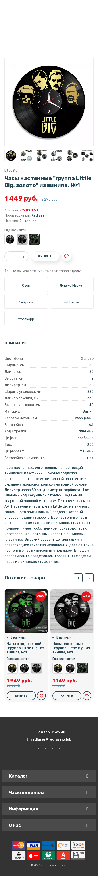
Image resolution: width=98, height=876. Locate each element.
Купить (45, 256)
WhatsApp (26, 319)
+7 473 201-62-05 (49, 732)
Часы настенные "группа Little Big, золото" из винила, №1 (12, 668)
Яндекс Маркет (72, 285)
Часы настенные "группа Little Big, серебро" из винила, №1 (10, 239)
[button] (78, 577)
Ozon (26, 285)
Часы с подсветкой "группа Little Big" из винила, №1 (34, 239)
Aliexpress (26, 302)
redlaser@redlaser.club (49, 739)
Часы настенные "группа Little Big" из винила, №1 (22, 239)
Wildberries (72, 302)
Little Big (10, 171)
